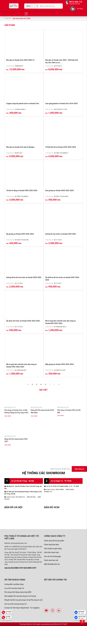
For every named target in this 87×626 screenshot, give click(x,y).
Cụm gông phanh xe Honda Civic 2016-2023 (61, 104)
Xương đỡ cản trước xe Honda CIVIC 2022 (60, 234)
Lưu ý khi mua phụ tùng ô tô (14, 588)
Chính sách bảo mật (51, 560)
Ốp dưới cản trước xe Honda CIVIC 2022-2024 (23, 321)
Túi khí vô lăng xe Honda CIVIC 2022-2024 (21, 191)
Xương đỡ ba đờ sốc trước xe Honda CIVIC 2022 (23, 277)
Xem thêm (8, 416)
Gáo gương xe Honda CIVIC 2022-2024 (59, 191)
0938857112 (48, 491)
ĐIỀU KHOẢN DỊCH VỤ (52, 564)
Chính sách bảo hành (51, 544)
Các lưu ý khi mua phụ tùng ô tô (15, 604)
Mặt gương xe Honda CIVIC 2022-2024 (59, 364)
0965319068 (70, 489)
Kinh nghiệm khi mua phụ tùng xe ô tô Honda (20, 596)
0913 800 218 (20, 497)
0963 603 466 (31, 497)
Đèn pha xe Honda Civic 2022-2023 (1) (20, 60)
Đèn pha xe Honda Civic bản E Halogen (20, 147)
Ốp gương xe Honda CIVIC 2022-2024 (20, 234)
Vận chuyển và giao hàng (53, 548)
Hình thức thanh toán (51, 552)
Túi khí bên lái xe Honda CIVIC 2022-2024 (60, 147)
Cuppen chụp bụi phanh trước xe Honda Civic (22, 104)
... (50, 384)
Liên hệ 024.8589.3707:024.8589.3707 (20, 568)
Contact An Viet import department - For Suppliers (22, 608)
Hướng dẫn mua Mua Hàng (13, 584)
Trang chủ (7, 18)
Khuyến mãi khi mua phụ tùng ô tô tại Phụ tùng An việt (23, 600)
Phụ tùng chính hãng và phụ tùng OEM (17, 592)
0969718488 (60, 489)
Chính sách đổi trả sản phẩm (54, 541)
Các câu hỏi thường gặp (52, 556)
